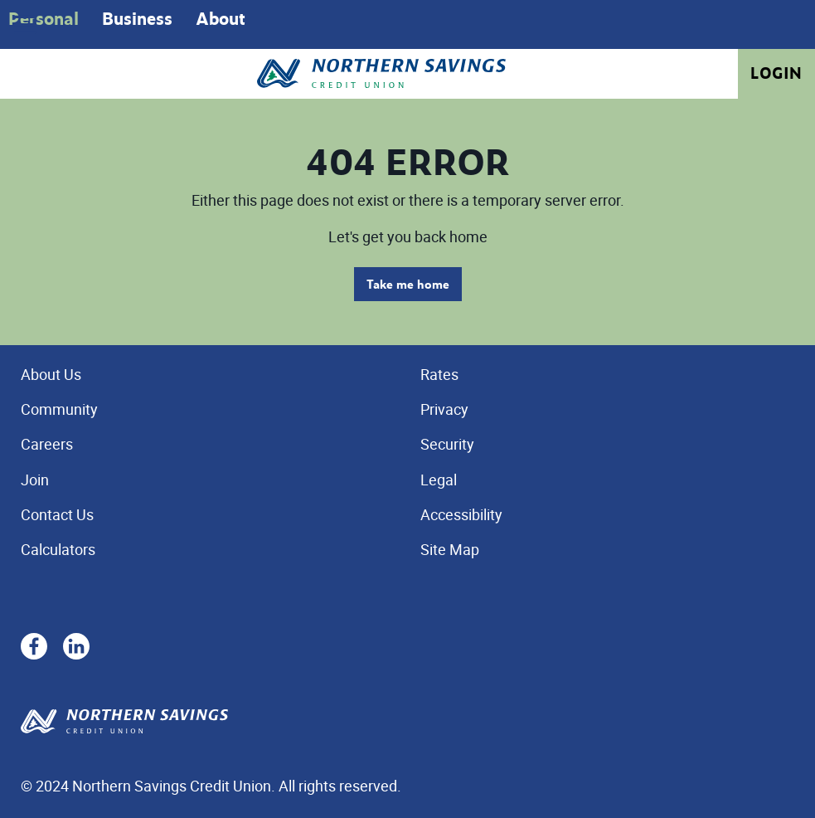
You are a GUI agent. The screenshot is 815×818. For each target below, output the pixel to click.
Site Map (449, 549)
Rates (439, 374)
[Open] (25, 25)
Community (59, 409)
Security (447, 444)
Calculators (58, 549)
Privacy (444, 409)
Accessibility (461, 514)
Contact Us (57, 514)
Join (35, 479)
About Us (51, 374)
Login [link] (776, 73)
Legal (438, 479)
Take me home (407, 284)
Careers (47, 444)
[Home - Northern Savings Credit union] (381, 73)
